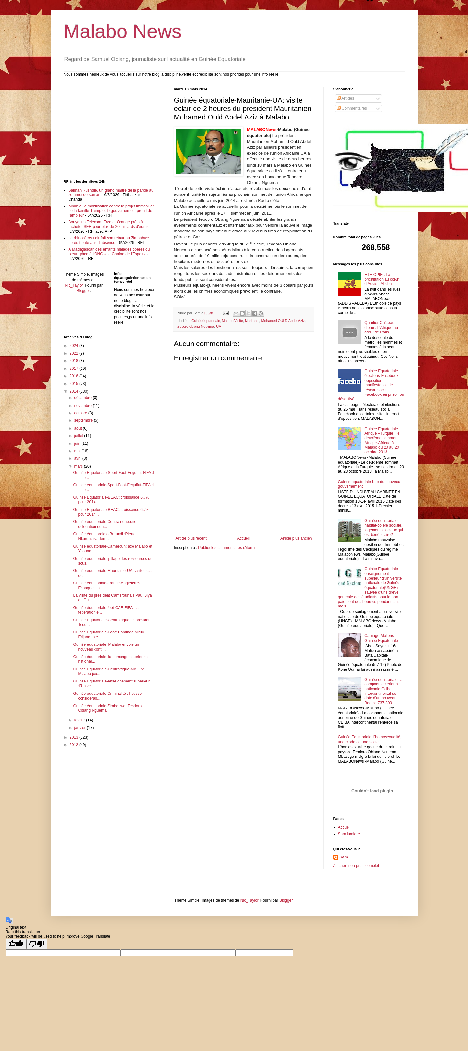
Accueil (243, 538)
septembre (84, 420)
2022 (74, 353)
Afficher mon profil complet (356, 865)
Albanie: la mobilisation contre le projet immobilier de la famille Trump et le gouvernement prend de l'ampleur (111, 211)
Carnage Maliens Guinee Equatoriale (381, 638)
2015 (74, 384)
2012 (74, 745)
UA (218, 326)
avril (78, 458)
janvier (80, 727)
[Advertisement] (244, 518)
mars (79, 466)
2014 (74, 391)
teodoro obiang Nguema (195, 326)
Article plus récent (191, 538)
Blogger (83, 290)
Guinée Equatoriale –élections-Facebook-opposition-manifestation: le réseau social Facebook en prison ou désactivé (371, 385)
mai (78, 451)
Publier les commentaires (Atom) (226, 547)
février (80, 720)
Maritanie (252, 321)
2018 (74, 360)
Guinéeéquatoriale (205, 321)
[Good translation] (16, 944)
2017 (74, 368)
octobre (81, 413)
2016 (74, 376)
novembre (83, 405)
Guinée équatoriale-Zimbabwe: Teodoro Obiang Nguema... (107, 708)
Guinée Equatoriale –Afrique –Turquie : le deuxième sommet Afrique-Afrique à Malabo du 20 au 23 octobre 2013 (382, 441)
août (78, 428)
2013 (74, 737)
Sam (344, 857)
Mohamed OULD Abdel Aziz (283, 321)
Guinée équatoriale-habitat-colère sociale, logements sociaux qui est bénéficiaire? (383, 528)
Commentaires (352, 108)
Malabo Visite (232, 321)
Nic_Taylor (73, 285)
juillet (79, 435)
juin (77, 443)
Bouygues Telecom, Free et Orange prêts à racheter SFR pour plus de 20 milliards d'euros (109, 224)
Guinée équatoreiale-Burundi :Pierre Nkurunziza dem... (104, 536)
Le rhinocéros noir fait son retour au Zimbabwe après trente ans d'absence (109, 240)
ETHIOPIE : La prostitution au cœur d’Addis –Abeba (381, 279)
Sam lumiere (349, 834)
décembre (83, 397)
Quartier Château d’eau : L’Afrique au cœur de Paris (381, 327)
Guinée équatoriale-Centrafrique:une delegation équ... (104, 524)
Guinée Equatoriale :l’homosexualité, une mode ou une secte (369, 739)
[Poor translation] (36, 944)
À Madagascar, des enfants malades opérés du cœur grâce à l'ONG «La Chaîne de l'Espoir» (109, 251)
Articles (345, 98)
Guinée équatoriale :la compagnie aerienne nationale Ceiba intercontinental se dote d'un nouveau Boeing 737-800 (383, 691)
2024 (74, 346)
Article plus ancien (296, 538)
